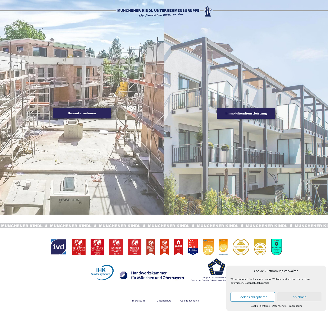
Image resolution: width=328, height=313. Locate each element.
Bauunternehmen (82, 113)
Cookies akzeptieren (252, 297)
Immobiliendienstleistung (246, 113)
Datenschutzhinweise (257, 283)
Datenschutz (279, 306)
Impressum (295, 306)
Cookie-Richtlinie (260, 306)
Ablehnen (299, 297)
